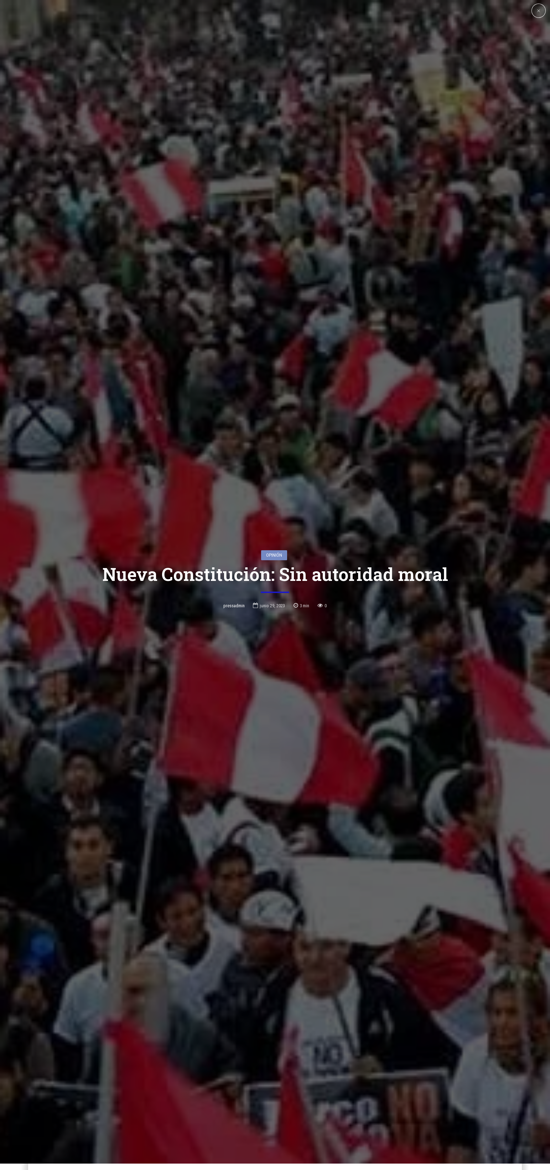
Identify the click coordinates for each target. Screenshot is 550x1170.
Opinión (274, 487)
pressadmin (234, 537)
